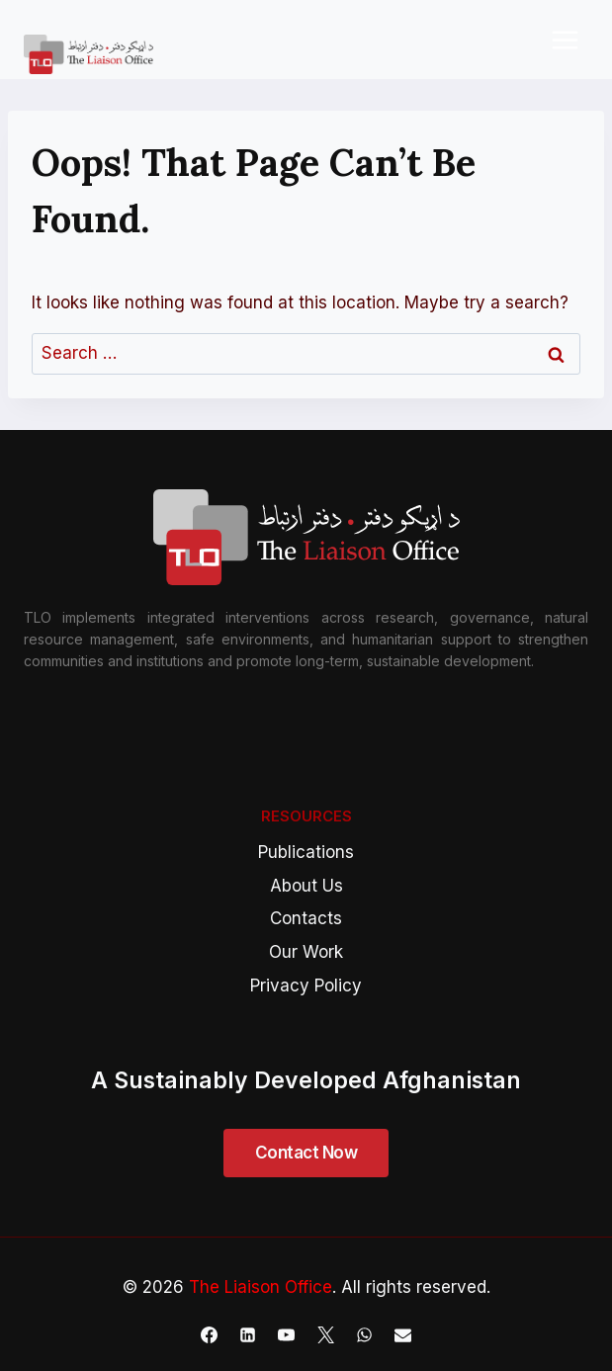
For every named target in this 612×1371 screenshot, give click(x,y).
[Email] (402, 1334)
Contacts (306, 918)
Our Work (306, 952)
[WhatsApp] (364, 1334)
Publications (306, 852)
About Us (306, 886)
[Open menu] (564, 39)
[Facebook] (209, 1334)
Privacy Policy (306, 985)
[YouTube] (287, 1334)
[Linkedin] (248, 1334)
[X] (325, 1334)
